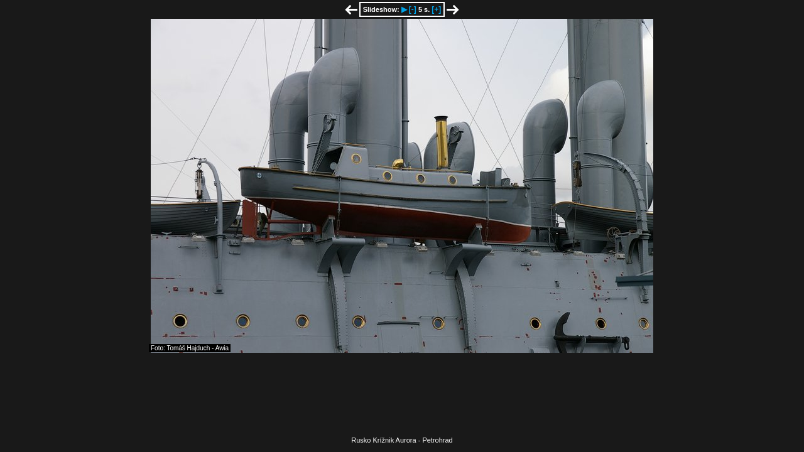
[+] (436, 9)
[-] (412, 9)
